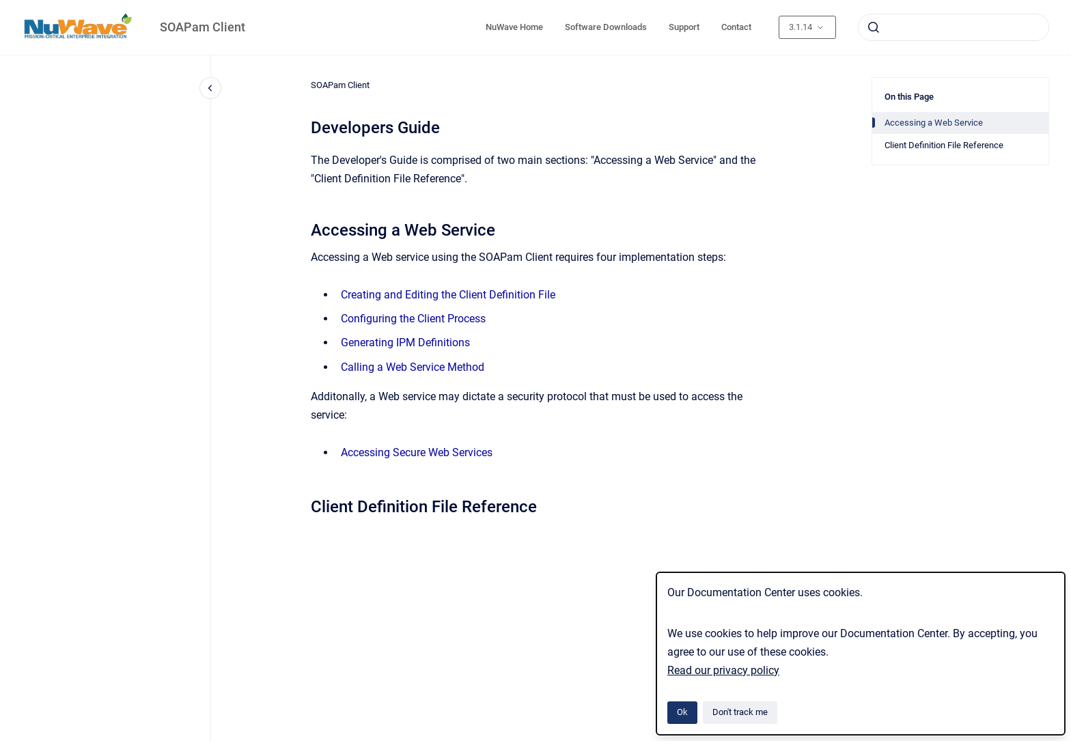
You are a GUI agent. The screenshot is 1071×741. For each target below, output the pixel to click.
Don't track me (740, 712)
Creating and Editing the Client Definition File (448, 294)
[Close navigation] (210, 88)
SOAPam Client (202, 27)
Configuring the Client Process (413, 318)
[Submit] (874, 27)
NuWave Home (514, 27)
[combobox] (953, 27)
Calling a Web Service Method (412, 367)
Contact (736, 27)
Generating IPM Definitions (405, 342)
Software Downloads (606, 27)
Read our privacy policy (723, 670)
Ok (682, 712)
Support (684, 27)
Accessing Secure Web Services (416, 452)
